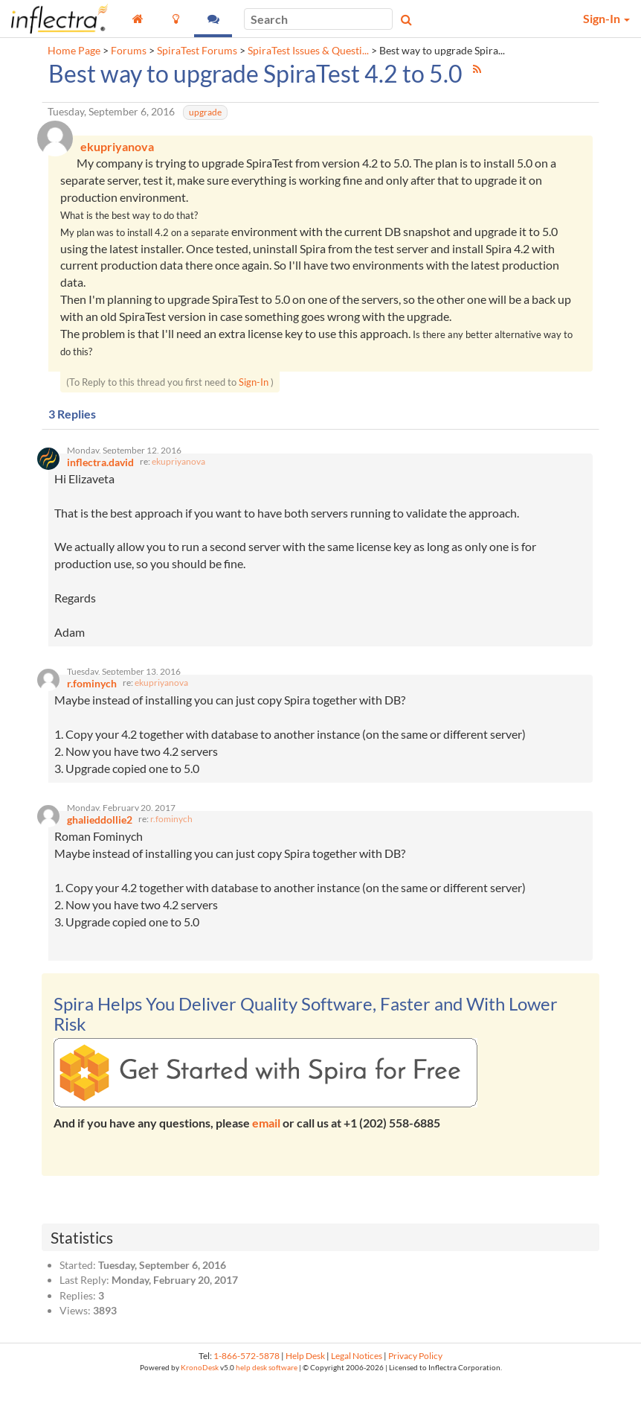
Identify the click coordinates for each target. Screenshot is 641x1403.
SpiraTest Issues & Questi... (308, 51)
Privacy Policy (415, 1378)
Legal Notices (356, 1378)
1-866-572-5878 (246, 1378)
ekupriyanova (178, 471)
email (266, 1145)
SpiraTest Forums (197, 51)
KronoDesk (200, 1389)
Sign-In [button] (606, 18)
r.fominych (171, 841)
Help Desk (305, 1378)
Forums (128, 51)
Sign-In (253, 386)
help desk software (266, 1389)
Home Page (74, 51)
